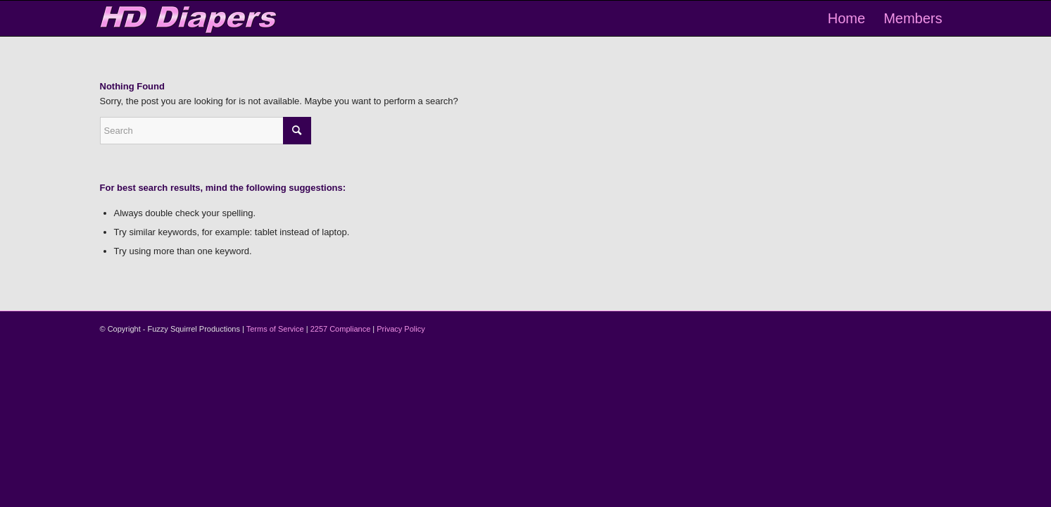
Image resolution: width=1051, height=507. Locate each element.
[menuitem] (846, 18)
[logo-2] (189, 18)
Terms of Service (275, 329)
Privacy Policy (400, 329)
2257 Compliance (340, 329)
